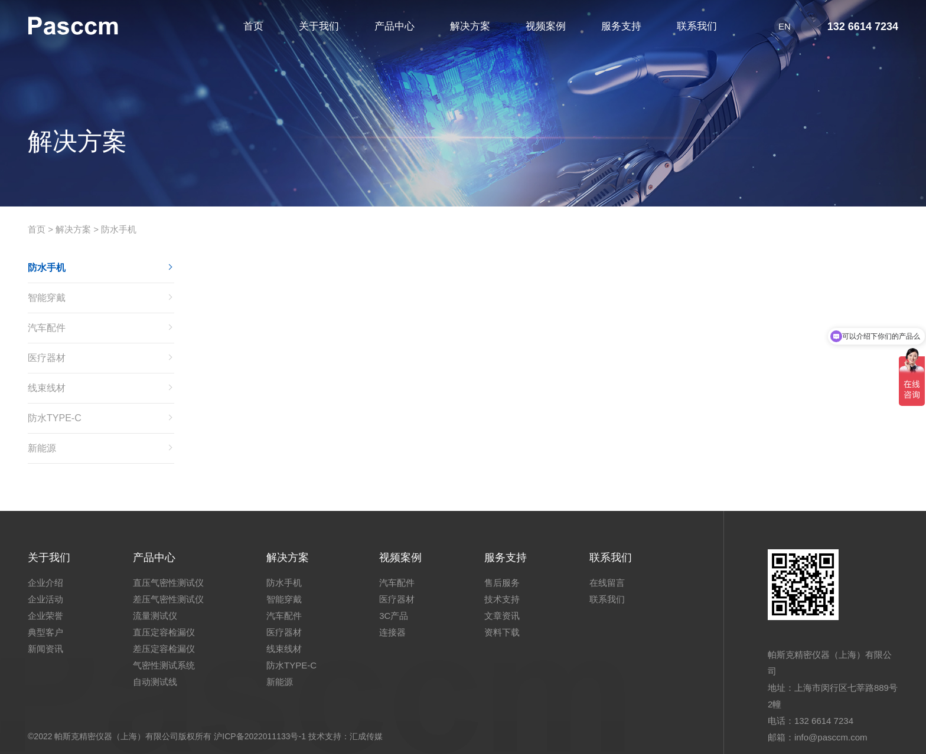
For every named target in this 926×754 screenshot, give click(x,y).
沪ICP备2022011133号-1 (260, 736)
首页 (36, 229)
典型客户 (45, 632)
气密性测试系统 (164, 665)
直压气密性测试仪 (168, 583)
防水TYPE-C (54, 418)
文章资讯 (502, 616)
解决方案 (73, 229)
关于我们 (49, 557)
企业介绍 (45, 583)
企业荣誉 (45, 616)
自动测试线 (155, 682)
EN (784, 26)
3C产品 (393, 616)
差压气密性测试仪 (168, 599)
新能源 (42, 448)
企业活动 (45, 599)
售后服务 (502, 583)
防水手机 (118, 229)
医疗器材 (47, 358)
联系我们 (610, 557)
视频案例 (400, 557)
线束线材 (47, 388)
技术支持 (502, 599)
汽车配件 (47, 328)
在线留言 (607, 583)
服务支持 (505, 557)
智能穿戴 (47, 298)
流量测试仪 (155, 616)
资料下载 (502, 632)
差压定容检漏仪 (164, 649)
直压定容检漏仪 (164, 632)
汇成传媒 (366, 736)
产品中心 (154, 557)
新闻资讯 (45, 649)
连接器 (392, 632)
